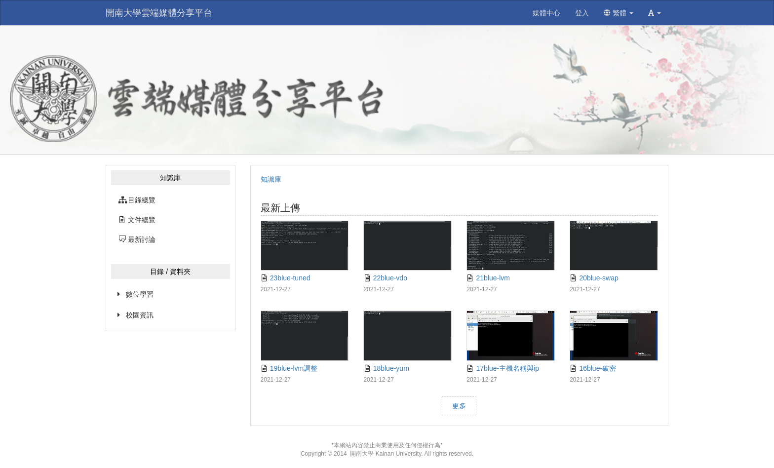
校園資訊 (140, 315)
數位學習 (140, 294)
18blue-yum (386, 368)
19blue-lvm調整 (289, 368)
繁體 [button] (618, 13)
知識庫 (271, 179)
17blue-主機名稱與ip (502, 368)
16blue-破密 (593, 368)
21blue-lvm (488, 278)
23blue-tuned (285, 278)
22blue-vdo (385, 278)
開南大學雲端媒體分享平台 (159, 13)
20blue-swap (594, 278)
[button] (654, 12)
